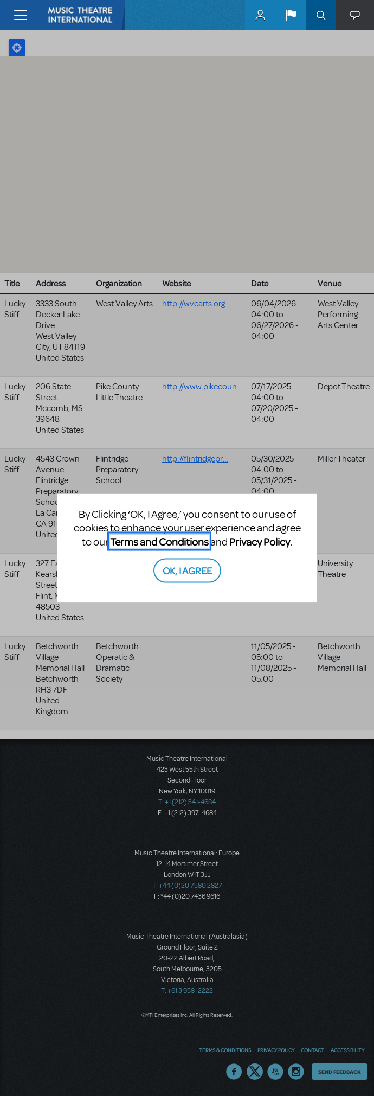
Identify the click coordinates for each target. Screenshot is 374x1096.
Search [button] (321, 15)
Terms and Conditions (159, 541)
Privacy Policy (259, 541)
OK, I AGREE (187, 570)
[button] (290, 15)
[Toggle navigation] (20, 15)
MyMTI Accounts (260, 15)
